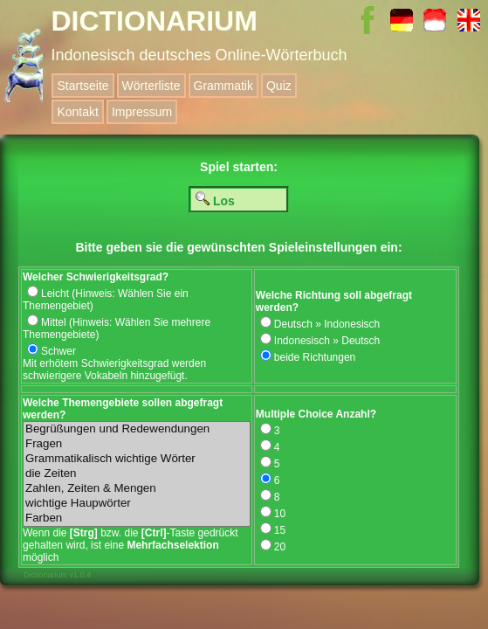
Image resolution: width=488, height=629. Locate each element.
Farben (137, 518)
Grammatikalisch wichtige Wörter (137, 459)
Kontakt (77, 112)
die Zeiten (137, 474)
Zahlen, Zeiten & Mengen (137, 488)
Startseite (82, 86)
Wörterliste (151, 86)
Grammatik (223, 86)
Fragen (137, 444)
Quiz (279, 86)
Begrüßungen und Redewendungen (137, 429)
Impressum (142, 112)
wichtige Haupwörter (137, 503)
